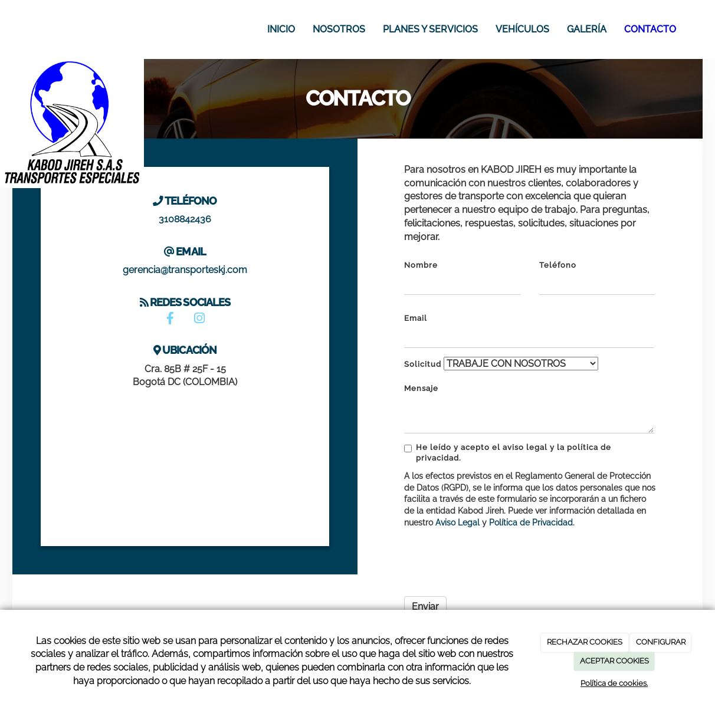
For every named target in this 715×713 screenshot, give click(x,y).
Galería (586, 29)
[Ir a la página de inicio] (18, 29)
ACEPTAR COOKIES (614, 660)
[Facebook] (170, 319)
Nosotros (339, 29)
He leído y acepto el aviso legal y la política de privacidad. (507, 452)
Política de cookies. (614, 683)
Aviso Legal (457, 522)
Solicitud (422, 364)
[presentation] (493, 560)
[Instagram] (199, 319)
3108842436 (185, 219)
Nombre (421, 265)
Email (415, 318)
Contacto (650, 29)
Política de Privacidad (531, 522)
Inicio (281, 29)
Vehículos (522, 29)
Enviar (425, 606)
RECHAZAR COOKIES (584, 642)
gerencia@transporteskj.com (185, 269)
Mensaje (421, 388)
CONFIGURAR (661, 642)
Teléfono (557, 265)
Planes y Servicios (430, 29)
